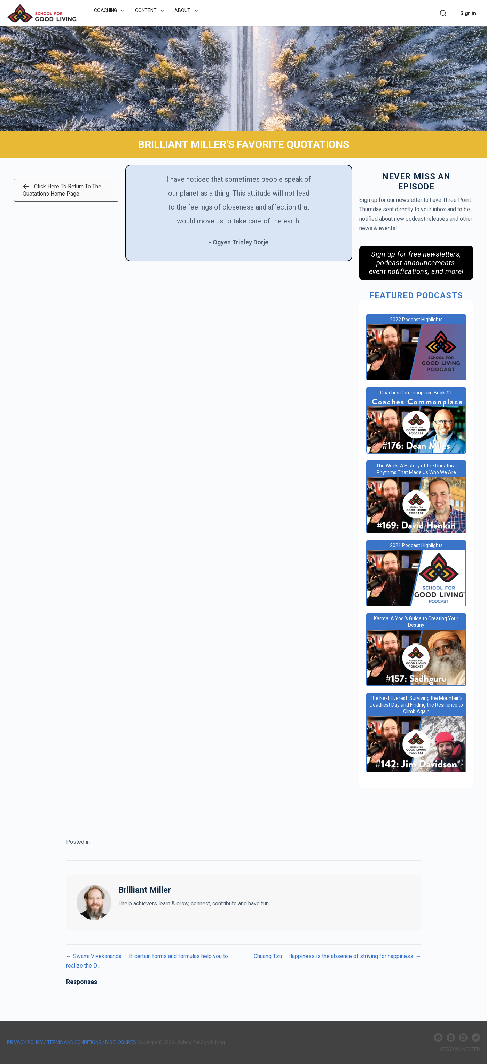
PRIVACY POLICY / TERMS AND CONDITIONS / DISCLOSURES (71, 1042)
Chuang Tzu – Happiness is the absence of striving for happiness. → (337, 956)
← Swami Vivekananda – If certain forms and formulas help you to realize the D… (147, 961)
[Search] (443, 13)
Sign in (468, 13)
